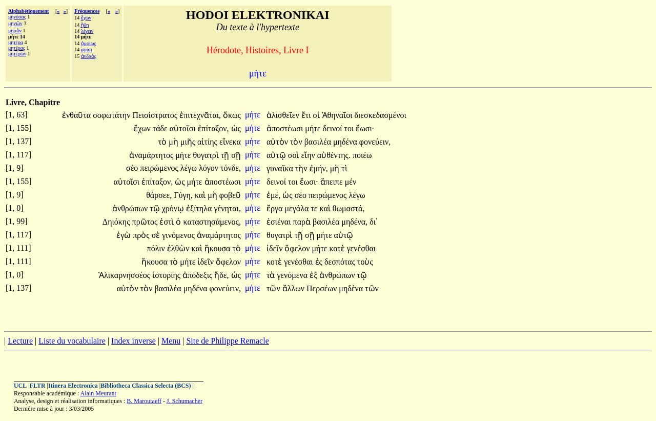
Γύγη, (183, 195)
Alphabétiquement (28, 11)
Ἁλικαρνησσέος (125, 275)
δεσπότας (340, 261)
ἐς (319, 261)
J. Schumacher (184, 401)
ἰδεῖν (275, 248)
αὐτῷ (277, 155)
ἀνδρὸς (88, 56)
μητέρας (16, 48)
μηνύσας (17, 16)
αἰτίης (208, 141)
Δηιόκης (117, 221)
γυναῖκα (280, 168)
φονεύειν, (375, 141)
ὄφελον (298, 248)
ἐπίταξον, (213, 128)
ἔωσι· (365, 128)
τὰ (271, 275)
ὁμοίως (88, 43)
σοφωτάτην (112, 115)
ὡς (236, 128)
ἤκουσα (218, 248)
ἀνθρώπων (131, 208)
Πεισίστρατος (155, 115)
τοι (350, 128)
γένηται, (227, 208)
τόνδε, (230, 168)
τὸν (297, 141)
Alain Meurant (98, 393)
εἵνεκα (230, 141)
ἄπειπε (332, 181)
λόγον (209, 168)
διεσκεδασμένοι (380, 115)
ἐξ (314, 275)
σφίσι (86, 49)
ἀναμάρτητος (152, 155)
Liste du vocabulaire (72, 340)
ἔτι (307, 115)
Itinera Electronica (73, 385)
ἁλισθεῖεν (283, 115)
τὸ (163, 141)
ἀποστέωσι (285, 128)
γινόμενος (179, 235)
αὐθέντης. (334, 155)
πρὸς (142, 235)
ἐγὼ (124, 235)
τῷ (155, 208)
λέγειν (87, 31)
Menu (170, 340)
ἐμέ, (273, 195)
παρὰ (303, 221)
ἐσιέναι (279, 221)
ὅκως (232, 115)
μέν (351, 181)
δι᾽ (374, 221)
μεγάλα (297, 208)
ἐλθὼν (179, 248)
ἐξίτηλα (200, 208)
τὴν (302, 168)
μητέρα (15, 42)
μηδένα (346, 141)
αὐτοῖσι (184, 128)
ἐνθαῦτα (77, 115)
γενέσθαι (361, 248)
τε (315, 208)
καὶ (201, 195)
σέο (133, 168)
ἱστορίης (167, 275)
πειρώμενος (160, 168)
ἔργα (275, 208)
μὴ (174, 141)
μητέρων (17, 53)
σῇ (236, 155)
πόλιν (157, 248)
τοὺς (365, 261)
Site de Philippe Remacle (227, 340)
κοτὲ (338, 248)
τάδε (161, 128)
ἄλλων (294, 288)
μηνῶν (15, 23)
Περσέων (322, 288)
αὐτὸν (278, 141)
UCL (20, 385)
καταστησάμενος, (211, 221)
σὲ (157, 235)
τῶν (274, 288)
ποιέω (362, 155)
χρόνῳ (174, 208)
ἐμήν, (319, 168)
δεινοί (333, 128)
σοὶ (294, 155)
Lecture (20, 340)
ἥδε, (221, 275)
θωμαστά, (349, 208)
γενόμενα (293, 275)
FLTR (38, 385)
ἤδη (85, 25)
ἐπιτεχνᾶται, (200, 115)
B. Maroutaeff (144, 401)
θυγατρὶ (206, 155)
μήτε (253, 114)
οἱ (317, 115)
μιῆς (188, 141)
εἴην (309, 155)
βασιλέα (318, 141)
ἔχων (86, 18)
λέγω (189, 168)
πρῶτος (146, 221)
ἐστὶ (167, 221)
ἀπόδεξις (198, 275)
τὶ (344, 168)
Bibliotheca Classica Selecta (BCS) (145, 385)
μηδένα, (354, 221)
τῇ (226, 155)
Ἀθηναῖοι (338, 115)
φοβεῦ (230, 195)
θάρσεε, (159, 195)
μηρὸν (15, 30)
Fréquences (86, 11)
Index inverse (133, 340)
